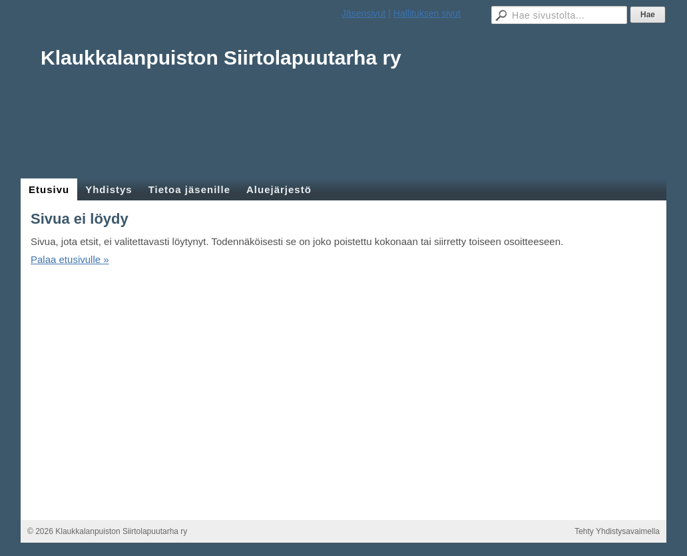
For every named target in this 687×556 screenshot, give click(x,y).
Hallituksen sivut (427, 13)
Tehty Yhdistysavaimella (617, 531)
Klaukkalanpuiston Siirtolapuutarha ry (221, 58)
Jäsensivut (363, 13)
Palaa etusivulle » (70, 259)
